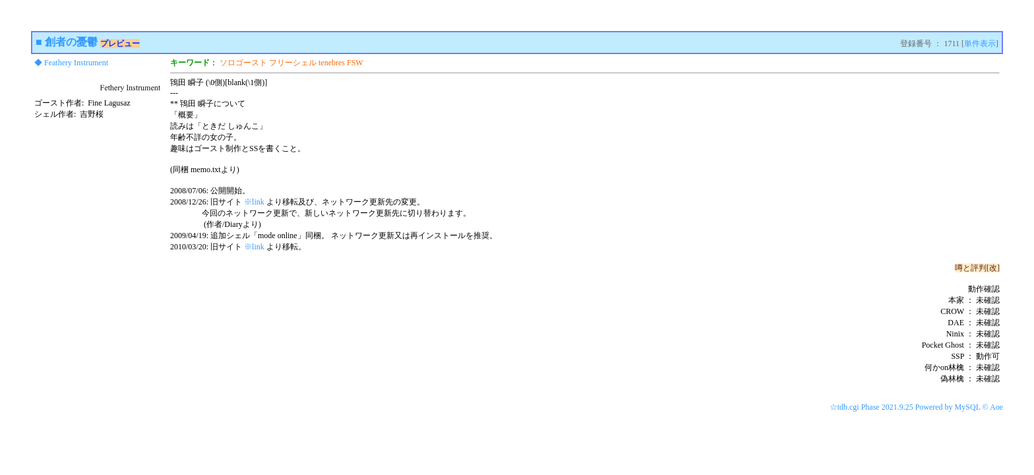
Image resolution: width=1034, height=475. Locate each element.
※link (254, 201)
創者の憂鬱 (71, 42)
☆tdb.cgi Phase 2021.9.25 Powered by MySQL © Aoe (916, 407)
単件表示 (980, 43)
